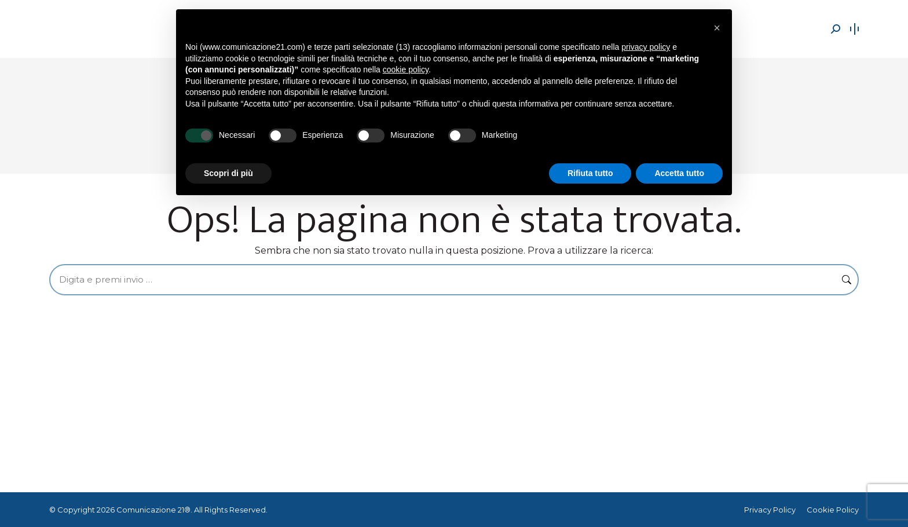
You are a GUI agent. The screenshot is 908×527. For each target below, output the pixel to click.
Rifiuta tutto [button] (590, 173)
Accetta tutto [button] (679, 173)
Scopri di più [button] (228, 173)
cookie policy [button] (406, 69)
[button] (717, 28)
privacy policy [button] (645, 47)
